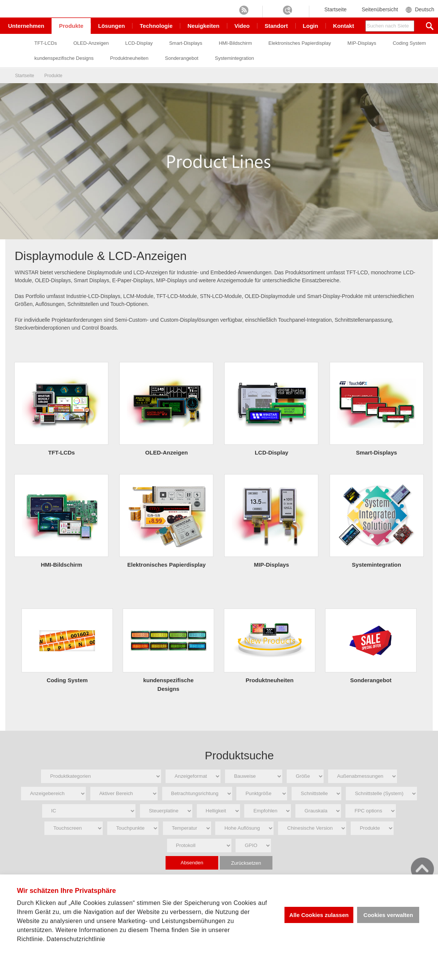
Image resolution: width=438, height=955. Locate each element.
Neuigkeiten (204, 26)
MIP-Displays (387, 43)
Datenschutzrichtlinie (76, 939)
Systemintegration (309, 58)
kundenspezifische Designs (139, 58)
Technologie (156, 26)
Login (310, 26)
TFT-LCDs (70, 43)
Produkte (71, 26)
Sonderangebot (257, 58)
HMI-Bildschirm (261, 43)
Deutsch (424, 9)
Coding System (76, 58)
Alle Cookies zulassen (318, 915)
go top (422, 869)
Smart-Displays (211, 43)
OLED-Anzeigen (116, 43)
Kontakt (343, 26)
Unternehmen (26, 26)
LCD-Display (164, 43)
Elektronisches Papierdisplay (325, 43)
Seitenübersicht (380, 9)
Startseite (335, 9)
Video (242, 26)
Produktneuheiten (204, 58)
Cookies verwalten (388, 915)
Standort (276, 26)
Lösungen (112, 26)
